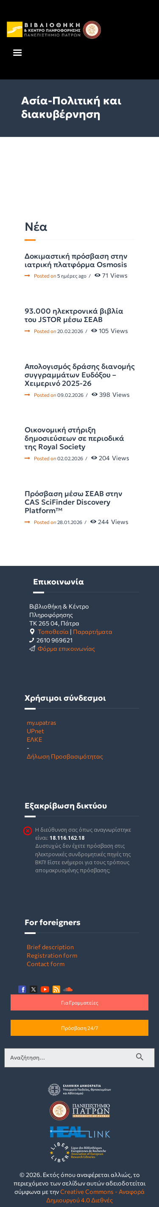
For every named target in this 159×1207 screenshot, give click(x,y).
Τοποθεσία (53, 631)
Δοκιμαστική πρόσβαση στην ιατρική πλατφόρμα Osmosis (76, 260)
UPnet (35, 731)
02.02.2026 (70, 458)
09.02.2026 (70, 395)
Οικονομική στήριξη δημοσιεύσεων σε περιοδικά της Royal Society (74, 438)
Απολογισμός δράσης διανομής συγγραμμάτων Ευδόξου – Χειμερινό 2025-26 (80, 375)
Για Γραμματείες (79, 1002)
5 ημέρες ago (71, 276)
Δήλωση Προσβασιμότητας (65, 756)
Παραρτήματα (92, 631)
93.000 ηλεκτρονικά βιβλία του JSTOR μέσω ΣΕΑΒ (74, 315)
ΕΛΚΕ (34, 739)
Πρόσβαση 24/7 (79, 1028)
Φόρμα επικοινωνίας (66, 648)
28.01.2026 (69, 522)
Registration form (52, 955)
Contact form (45, 963)
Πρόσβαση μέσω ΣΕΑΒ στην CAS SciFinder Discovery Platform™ (74, 502)
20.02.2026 (70, 331)
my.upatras (41, 722)
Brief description (50, 946)
